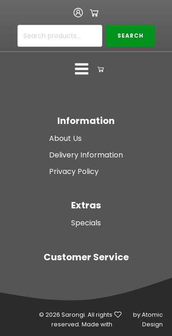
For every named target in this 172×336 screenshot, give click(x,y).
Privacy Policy (74, 171)
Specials (86, 223)
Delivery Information (86, 155)
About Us (65, 138)
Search (130, 35)
